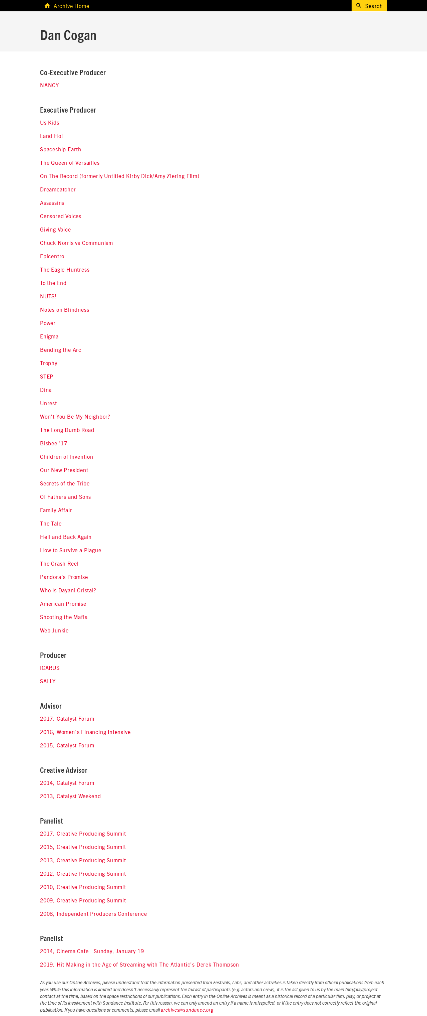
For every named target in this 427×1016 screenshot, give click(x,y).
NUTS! (48, 296)
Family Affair (56, 509)
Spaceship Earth (60, 149)
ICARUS (50, 667)
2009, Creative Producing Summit (83, 900)
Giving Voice (55, 229)
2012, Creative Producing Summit (83, 873)
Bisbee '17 (53, 443)
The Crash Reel (59, 563)
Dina (46, 389)
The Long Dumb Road (67, 429)
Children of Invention (66, 456)
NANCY (49, 85)
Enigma (49, 336)
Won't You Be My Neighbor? (75, 416)
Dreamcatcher (58, 189)
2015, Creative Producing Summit (83, 846)
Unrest (48, 403)
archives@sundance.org (187, 1010)
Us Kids (49, 122)
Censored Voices (60, 215)
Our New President (64, 469)
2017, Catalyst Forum (67, 718)
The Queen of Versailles (69, 162)
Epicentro (52, 256)
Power (48, 322)
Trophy (48, 362)
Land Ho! (51, 135)
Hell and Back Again (66, 536)
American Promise (63, 603)
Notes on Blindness (64, 309)
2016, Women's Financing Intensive (85, 731)
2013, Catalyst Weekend (70, 795)
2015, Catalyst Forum (67, 745)
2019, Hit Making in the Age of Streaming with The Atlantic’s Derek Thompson (139, 964)
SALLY (48, 681)
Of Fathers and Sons (65, 496)
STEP (46, 376)
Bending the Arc (60, 349)
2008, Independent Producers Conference (93, 913)
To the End (53, 282)
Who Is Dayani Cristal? (68, 590)
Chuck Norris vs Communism (76, 242)
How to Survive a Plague (70, 550)
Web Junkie (54, 630)
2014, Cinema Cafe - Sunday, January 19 (92, 951)
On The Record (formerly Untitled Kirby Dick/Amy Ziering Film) (119, 175)
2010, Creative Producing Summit (83, 886)
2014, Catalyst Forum (67, 782)
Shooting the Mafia (63, 616)
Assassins (52, 202)
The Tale (50, 523)
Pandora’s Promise (64, 576)
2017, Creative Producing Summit (83, 833)
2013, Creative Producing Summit (83, 860)
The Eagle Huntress (64, 269)
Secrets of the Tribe (65, 483)
